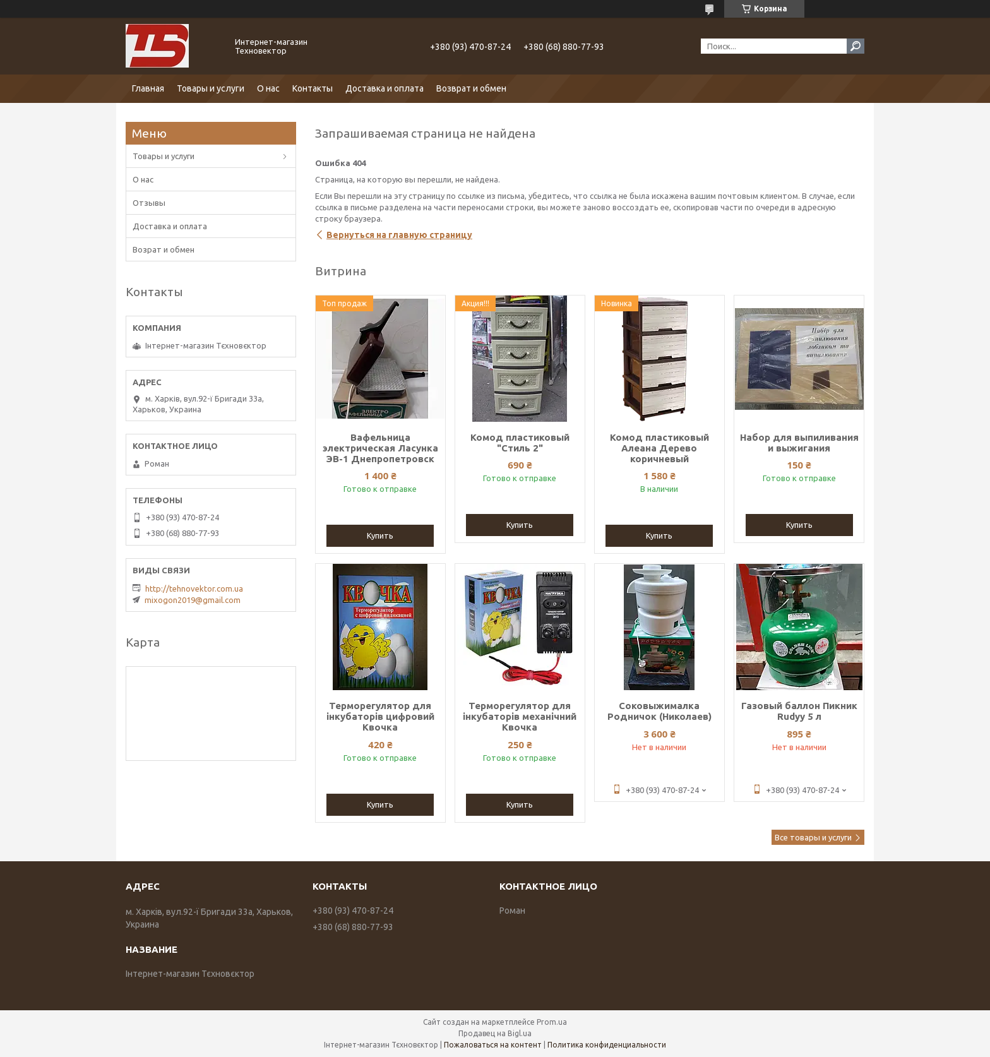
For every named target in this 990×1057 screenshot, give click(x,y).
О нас (268, 88)
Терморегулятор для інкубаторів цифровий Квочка (380, 716)
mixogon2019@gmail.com (193, 599)
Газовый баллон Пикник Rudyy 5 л (799, 711)
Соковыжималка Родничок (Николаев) (659, 711)
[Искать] (855, 46)
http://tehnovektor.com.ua (194, 588)
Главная (148, 88)
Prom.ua (552, 1022)
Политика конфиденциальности (606, 1045)
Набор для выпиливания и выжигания (799, 442)
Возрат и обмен (163, 249)
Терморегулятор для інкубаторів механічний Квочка (519, 716)
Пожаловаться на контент (493, 1045)
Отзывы (149, 202)
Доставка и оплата (384, 88)
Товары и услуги (210, 88)
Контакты (312, 88)
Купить (380, 535)
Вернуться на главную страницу (399, 235)
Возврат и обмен (471, 88)
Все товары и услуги (813, 837)
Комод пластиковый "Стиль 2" (520, 442)
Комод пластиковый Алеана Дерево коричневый (659, 448)
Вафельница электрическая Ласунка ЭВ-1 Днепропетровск (380, 448)
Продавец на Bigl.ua (495, 1033)
